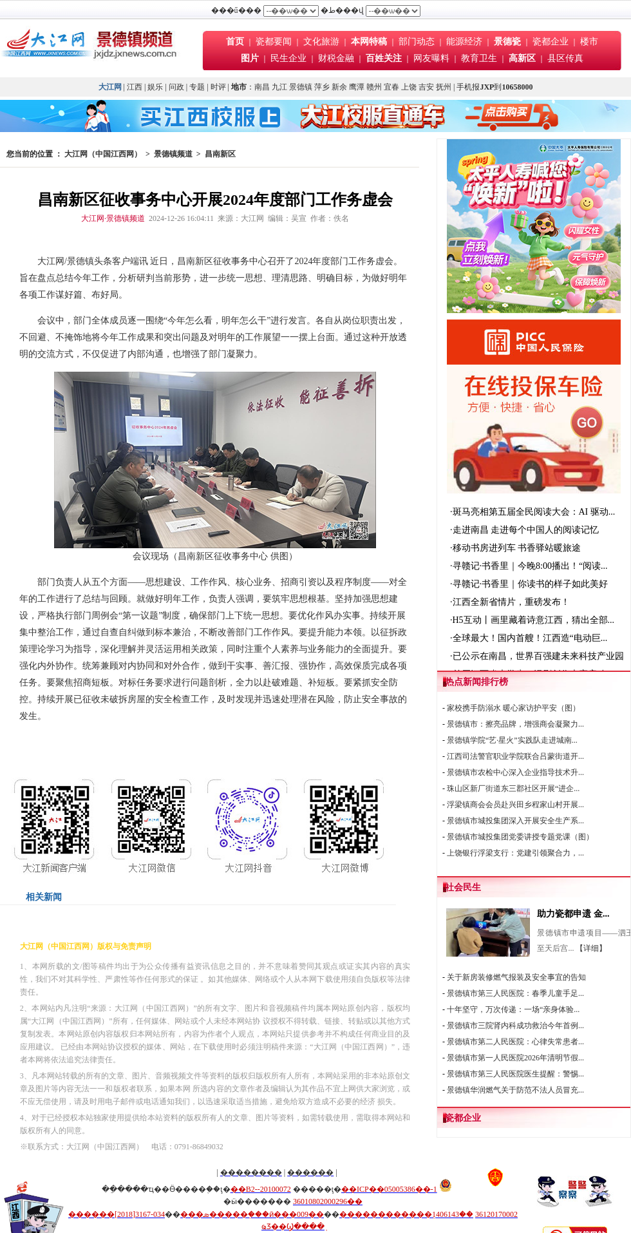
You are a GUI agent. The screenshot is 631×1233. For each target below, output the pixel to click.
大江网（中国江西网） (103, 153)
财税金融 (336, 58)
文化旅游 (321, 41)
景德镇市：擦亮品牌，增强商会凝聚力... (515, 724)
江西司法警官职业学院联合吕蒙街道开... (515, 756)
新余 (339, 86)
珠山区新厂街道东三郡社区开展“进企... (513, 788)
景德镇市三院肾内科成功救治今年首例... (515, 1025)
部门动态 (417, 41)
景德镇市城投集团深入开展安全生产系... (515, 820)
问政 (176, 86)
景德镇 (300, 86)
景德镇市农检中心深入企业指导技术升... (515, 772)
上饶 (409, 86)
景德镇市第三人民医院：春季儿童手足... (515, 993)
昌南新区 (220, 153)
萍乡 (322, 86)
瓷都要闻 (275, 41)
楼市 (589, 41)
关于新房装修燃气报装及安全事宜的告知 (516, 977)
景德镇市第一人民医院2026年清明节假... (515, 1057)
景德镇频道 (173, 153)
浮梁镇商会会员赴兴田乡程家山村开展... (515, 804)
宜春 (391, 86)
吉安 (426, 86)
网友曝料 (431, 58)
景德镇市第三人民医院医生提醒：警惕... (515, 1073)
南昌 (262, 86)
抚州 (443, 86)
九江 (279, 86)
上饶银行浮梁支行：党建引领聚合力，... (515, 852)
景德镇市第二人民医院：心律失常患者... (515, 1041)
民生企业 (288, 58)
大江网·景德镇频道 (113, 218)
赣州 (374, 86)
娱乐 (155, 86)
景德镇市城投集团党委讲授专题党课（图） (520, 836)
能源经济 (464, 41)
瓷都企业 (550, 41)
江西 (134, 86)
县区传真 (565, 58)
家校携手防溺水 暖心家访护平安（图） (513, 707)
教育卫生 (479, 58)
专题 (197, 86)
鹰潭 (356, 86)
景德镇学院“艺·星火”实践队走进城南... (512, 740)
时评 (219, 86)
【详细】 (591, 948)
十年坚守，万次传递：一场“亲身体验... (513, 1009)
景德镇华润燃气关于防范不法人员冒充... (515, 1089)
